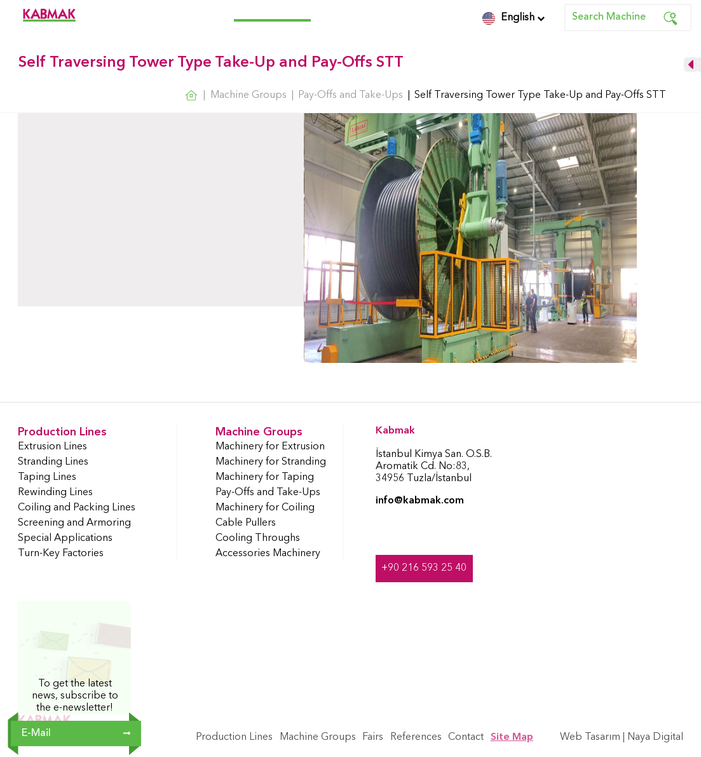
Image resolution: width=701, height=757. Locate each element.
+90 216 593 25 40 (423, 568)
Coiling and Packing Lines (76, 508)
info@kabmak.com (420, 501)
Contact (425, 13)
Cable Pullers (245, 523)
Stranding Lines (53, 462)
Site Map (512, 737)
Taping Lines (47, 477)
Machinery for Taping (264, 477)
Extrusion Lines (52, 447)
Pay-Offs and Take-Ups (267, 493)
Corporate (117, 13)
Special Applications (65, 538)
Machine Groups (272, 13)
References (372, 13)
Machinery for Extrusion (270, 447)
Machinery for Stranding (270, 462)
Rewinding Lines (55, 493)
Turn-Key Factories (61, 554)
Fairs (328, 13)
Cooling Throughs (257, 538)
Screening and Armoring (74, 523)
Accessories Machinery (267, 554)
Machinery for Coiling (265, 508)
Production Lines (188, 13)
